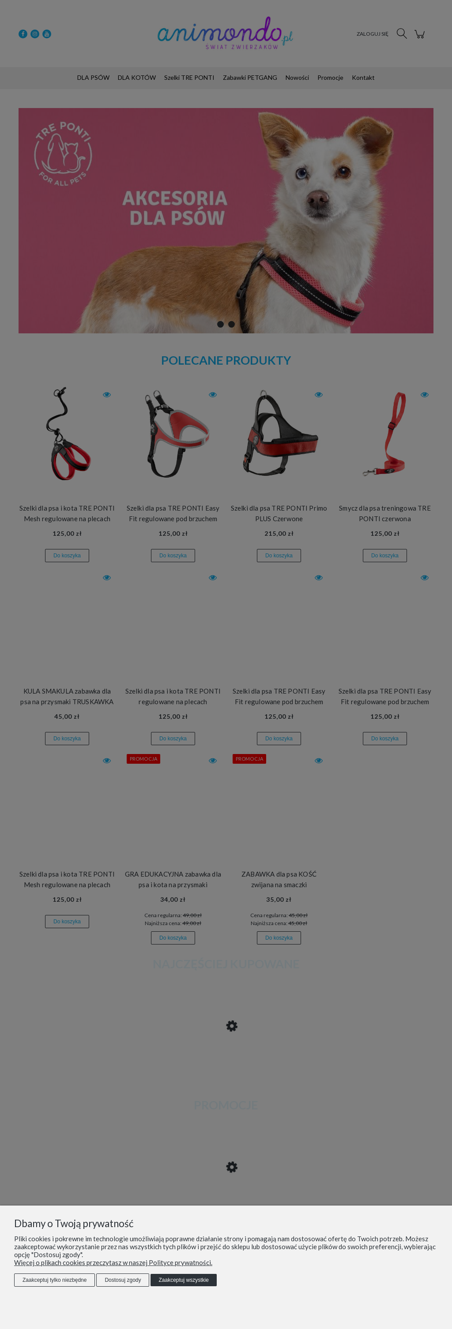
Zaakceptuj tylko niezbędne (55, 1280)
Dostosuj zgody (123, 1280)
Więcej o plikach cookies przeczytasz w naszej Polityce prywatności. (113, 1262)
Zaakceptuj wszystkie (183, 1280)
